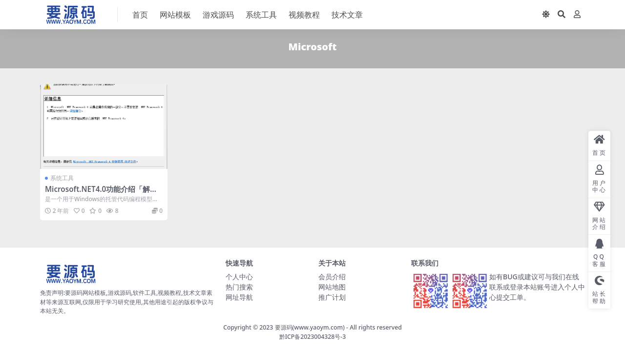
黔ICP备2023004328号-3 (312, 336)
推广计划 (332, 297)
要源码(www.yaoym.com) (310, 327)
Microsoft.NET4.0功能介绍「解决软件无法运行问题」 (101, 193)
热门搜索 (239, 286)
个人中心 (239, 276)
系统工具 (62, 178)
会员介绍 (332, 276)
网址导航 (239, 297)
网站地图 (332, 286)
